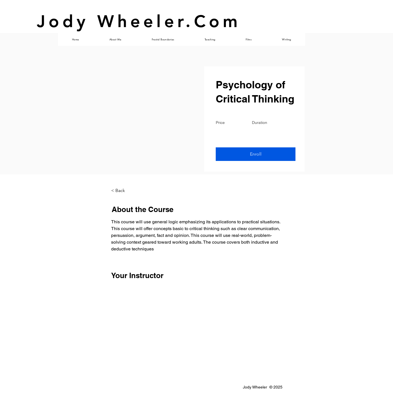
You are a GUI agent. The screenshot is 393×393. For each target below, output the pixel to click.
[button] (255, 154)
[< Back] (126, 190)
